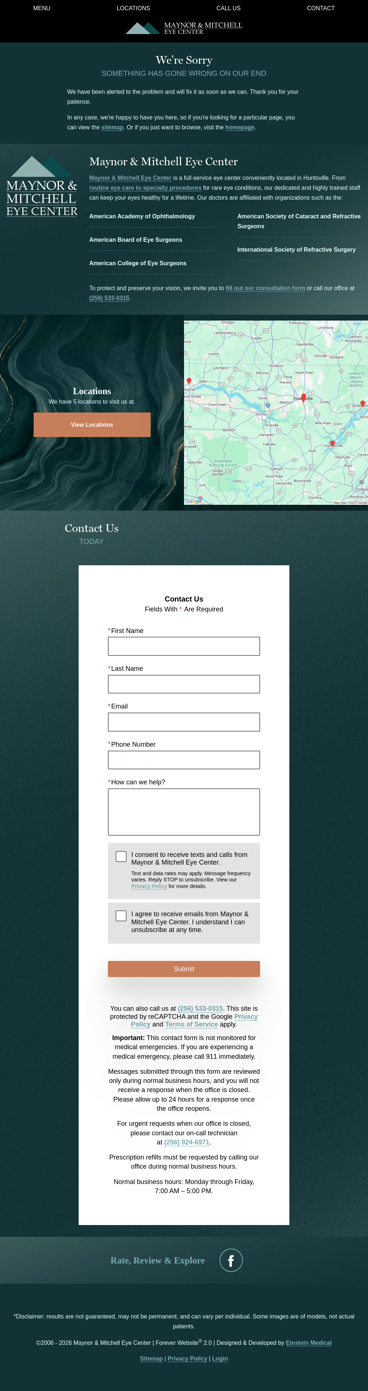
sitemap (112, 127)
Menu (41, 8)
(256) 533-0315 (109, 298)
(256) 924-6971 (187, 1142)
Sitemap (151, 1358)
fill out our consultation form (265, 288)
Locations (133, 8)
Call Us (229, 8)
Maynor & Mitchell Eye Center (130, 178)
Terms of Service (191, 1024)
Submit (184, 969)
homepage (240, 127)
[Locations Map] (276, 412)
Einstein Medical (309, 1343)
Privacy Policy (149, 886)
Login (220, 1358)
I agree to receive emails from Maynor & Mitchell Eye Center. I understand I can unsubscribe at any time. (190, 921)
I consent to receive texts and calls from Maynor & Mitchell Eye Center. (191, 870)
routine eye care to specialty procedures (145, 188)
